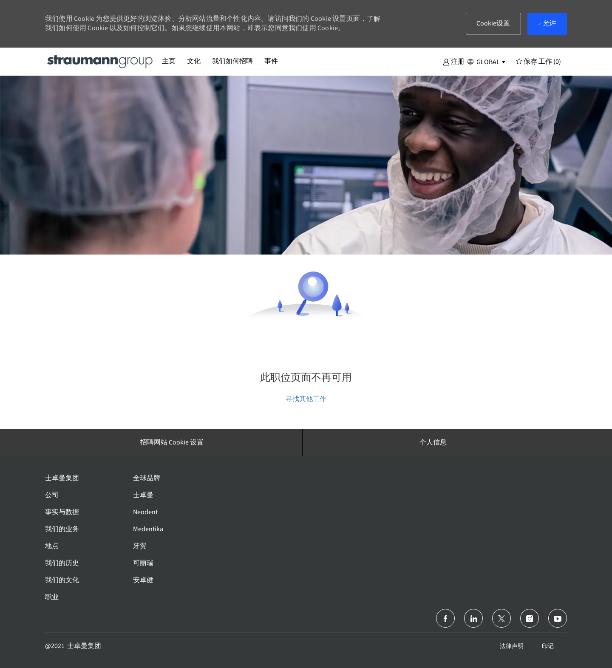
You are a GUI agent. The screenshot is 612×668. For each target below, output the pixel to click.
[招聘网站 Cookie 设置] (172, 442)
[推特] (501, 618)
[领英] (473, 618)
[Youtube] (557, 618)
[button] (454, 61)
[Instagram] (529, 618)
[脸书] (445, 618)
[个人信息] (433, 442)
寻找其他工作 (306, 398)
